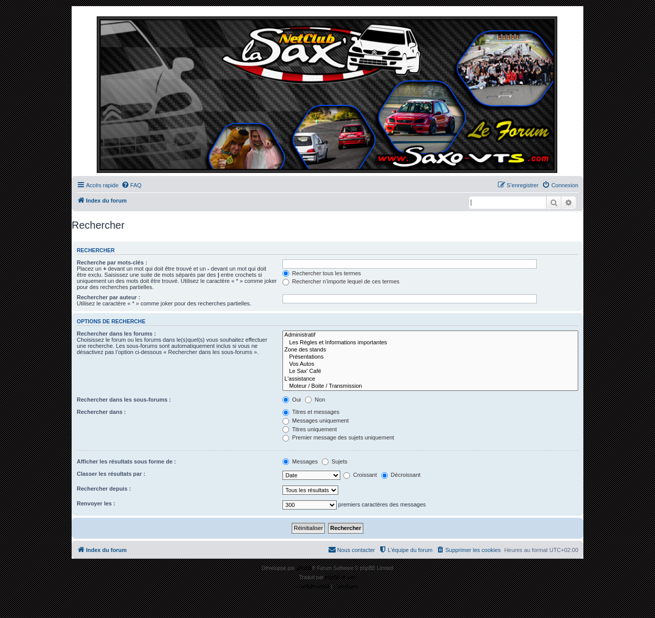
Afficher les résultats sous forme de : (126, 461)
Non (315, 399)
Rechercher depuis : (104, 488)
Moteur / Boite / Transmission (430, 386)
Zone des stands (430, 350)
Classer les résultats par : (111, 474)
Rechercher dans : (101, 412)
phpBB (304, 568)
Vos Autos (430, 364)
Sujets (334, 461)
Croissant (360, 475)
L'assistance (430, 379)
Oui (291, 399)
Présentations (430, 357)
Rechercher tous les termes (321, 273)
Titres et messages (310, 412)
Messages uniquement (315, 420)
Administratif (430, 335)
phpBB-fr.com (340, 577)
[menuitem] (131, 185)
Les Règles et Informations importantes (430, 342)
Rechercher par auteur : (108, 297)
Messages (300, 461)
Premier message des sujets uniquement (338, 437)
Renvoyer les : (96, 503)
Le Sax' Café (430, 371)
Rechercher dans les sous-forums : (124, 399)
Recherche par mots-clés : (112, 262)
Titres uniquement (309, 429)
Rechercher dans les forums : (116, 333)
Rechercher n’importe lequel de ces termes (341, 281)
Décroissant (401, 475)
